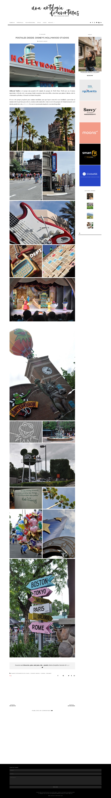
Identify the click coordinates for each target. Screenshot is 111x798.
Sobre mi (12, 22)
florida (43, 673)
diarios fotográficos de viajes (20, 673)
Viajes (44, 22)
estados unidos (42, 41)
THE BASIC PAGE (59, 795)
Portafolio (20, 22)
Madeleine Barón (60, 793)
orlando (48, 673)
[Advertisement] (41, 756)
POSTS (13, 705)
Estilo (39, 22)
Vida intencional (30, 22)
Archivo (50, 22)
